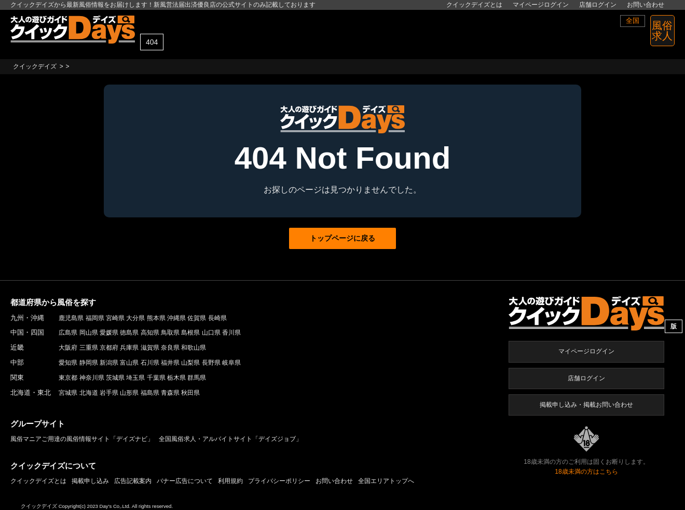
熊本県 (156, 318)
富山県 (129, 362)
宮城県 (68, 392)
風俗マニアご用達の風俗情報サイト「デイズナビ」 (82, 439)
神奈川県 (91, 377)
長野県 (211, 362)
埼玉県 (135, 377)
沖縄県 (176, 318)
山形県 (129, 392)
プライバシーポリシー (279, 481)
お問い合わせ (645, 4)
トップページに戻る (342, 238)
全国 (632, 20)
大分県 (135, 318)
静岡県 (88, 362)
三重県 (88, 347)
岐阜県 (231, 362)
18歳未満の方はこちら (586, 471)
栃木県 (176, 377)
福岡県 (95, 318)
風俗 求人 (662, 31)
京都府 (109, 347)
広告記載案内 (133, 481)
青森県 (170, 392)
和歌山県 (193, 347)
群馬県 (196, 377)
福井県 (170, 362)
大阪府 (68, 347)
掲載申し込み (90, 481)
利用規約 (230, 481)
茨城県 (115, 377)
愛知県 (68, 362)
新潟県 (109, 362)
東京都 (68, 377)
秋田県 (190, 392)
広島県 (68, 332)
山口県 (211, 332)
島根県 (190, 332)
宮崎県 (115, 318)
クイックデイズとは (474, 4)
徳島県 (129, 332)
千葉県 (156, 377)
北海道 (88, 392)
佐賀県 (196, 318)
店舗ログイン (597, 4)
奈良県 (170, 347)
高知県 (150, 332)
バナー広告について (185, 481)
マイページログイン (541, 4)
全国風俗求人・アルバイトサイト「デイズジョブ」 (230, 439)
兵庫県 (129, 347)
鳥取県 (170, 332)
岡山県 (88, 332)
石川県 (150, 362)
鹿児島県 (71, 318)
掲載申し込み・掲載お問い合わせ (586, 404)
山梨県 (190, 362)
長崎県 (217, 318)
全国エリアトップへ (386, 481)
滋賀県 (150, 347)
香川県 (231, 332)
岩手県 (109, 392)
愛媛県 (109, 332)
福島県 (150, 392)
